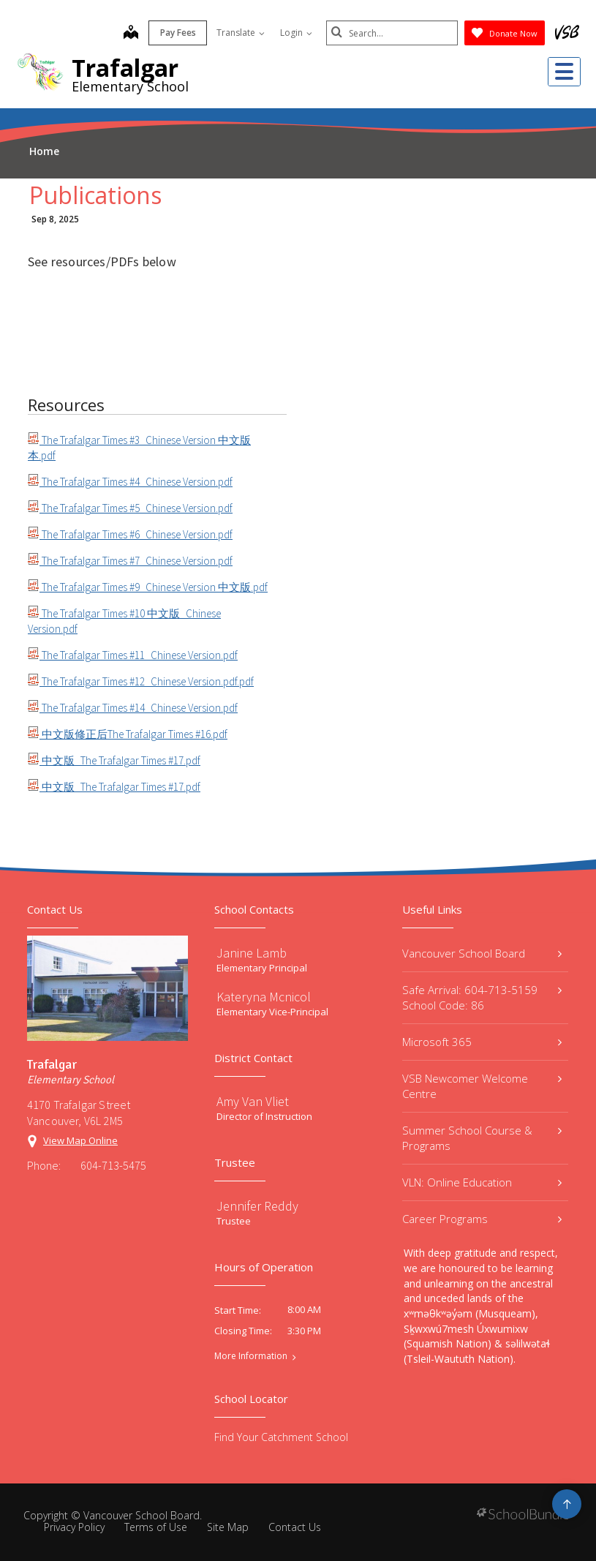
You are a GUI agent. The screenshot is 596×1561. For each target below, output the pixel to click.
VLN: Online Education (482, 1182)
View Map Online (80, 1140)
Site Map (228, 1527)
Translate (240, 32)
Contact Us (294, 1527)
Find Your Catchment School (281, 1437)
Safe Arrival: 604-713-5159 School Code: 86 (482, 997)
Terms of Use (155, 1527)
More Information (250, 1356)
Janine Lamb (251, 952)
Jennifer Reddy (257, 1205)
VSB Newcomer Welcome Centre (482, 1086)
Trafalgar (125, 67)
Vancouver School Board (482, 953)
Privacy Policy (74, 1527)
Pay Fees (178, 32)
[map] (131, 33)
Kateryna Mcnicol (263, 996)
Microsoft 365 (482, 1041)
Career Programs (482, 1218)
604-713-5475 (113, 1165)
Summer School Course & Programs (482, 1138)
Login (296, 32)
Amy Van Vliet (252, 1101)
